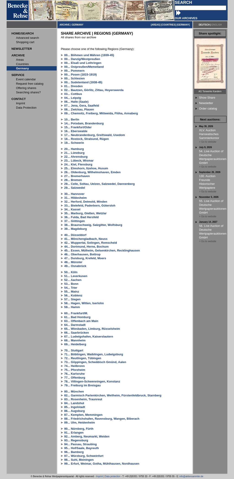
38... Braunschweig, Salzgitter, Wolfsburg (93, 225)
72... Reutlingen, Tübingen (82, 358)
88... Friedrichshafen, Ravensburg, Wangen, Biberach (101, 418)
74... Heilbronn (74, 366)
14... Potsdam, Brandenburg (84, 123)
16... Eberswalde (75, 131)
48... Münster (73, 262)
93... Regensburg (76, 440)
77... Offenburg (74, 377)
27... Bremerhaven (77, 176)
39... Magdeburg (75, 228)
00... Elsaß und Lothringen (82, 63)
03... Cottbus (73, 94)
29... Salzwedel (74, 187)
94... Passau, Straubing (80, 444)
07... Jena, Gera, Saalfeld (81, 105)
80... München (74, 391)
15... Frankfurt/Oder (78, 127)
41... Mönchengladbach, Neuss (85, 239)
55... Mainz (71, 291)
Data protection (112, 476)
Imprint (99, 476)
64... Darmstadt (74, 325)
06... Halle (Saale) (76, 101)
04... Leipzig (72, 97)
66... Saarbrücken (76, 332)
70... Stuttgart (73, 350)
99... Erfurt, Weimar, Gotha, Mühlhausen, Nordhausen (101, 463)
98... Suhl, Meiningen (79, 459)
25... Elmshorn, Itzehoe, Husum (86, 168)
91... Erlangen (74, 432)
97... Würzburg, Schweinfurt (83, 456)
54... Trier (70, 287)
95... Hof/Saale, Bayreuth (81, 448)
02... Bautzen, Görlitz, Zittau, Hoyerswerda (93, 90)
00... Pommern (74, 70)
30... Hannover (74, 194)
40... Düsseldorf (75, 235)
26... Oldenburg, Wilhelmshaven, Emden (92, 172)
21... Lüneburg (74, 152)
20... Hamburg (74, 149)
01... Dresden (73, 86)
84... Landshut (74, 403)
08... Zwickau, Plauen (79, 109)
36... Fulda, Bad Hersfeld (81, 217)
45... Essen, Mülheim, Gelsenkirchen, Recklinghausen (102, 250)
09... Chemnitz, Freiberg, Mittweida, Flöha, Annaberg (101, 113)
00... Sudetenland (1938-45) (83, 82)
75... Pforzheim (74, 370)
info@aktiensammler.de (191, 476)
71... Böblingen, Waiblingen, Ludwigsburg (93, 354)
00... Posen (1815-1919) (80, 74)
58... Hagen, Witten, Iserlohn (84, 303)
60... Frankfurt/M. (76, 313)
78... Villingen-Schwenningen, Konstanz (92, 381)
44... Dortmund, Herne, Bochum (86, 246)
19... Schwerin (74, 142)
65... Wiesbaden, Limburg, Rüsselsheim (92, 328)
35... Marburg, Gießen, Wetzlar (85, 213)
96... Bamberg (74, 452)
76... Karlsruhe (74, 373)
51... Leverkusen (75, 276)
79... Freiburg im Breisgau (82, 385)
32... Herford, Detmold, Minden (85, 201)
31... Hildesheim (75, 197)
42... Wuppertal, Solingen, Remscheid (90, 242)
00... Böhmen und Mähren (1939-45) (89, 55)
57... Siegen (72, 299)
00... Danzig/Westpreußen (82, 59)
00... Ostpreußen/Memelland (84, 66)
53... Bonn (71, 283)
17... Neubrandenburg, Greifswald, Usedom (94, 135)
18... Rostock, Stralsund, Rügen (86, 139)
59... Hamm (72, 307)
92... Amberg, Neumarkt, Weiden (86, 436)
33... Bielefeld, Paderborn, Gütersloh (89, 205)
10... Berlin (71, 119)
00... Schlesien (74, 78)
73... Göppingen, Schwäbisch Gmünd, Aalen (95, 362)
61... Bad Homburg (77, 317)
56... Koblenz (73, 295)
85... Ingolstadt (74, 407)
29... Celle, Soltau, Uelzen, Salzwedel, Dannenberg (99, 184)
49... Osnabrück (75, 266)
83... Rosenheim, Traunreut (83, 399)
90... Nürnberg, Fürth (78, 428)
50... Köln (70, 272)
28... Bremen (73, 180)
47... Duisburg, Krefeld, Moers (85, 258)
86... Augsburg (74, 411)
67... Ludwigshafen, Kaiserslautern (88, 336)
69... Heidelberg (75, 344)
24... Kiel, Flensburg (78, 164)
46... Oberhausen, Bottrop (82, 254)
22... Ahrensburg (76, 156)
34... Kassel (72, 209)
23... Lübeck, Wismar (79, 160)
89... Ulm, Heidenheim (79, 422)
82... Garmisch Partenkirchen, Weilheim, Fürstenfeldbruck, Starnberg (112, 395)
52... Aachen (72, 280)
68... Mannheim (74, 340)
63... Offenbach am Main (81, 321)
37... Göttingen (74, 221)
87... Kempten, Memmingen (83, 414)
